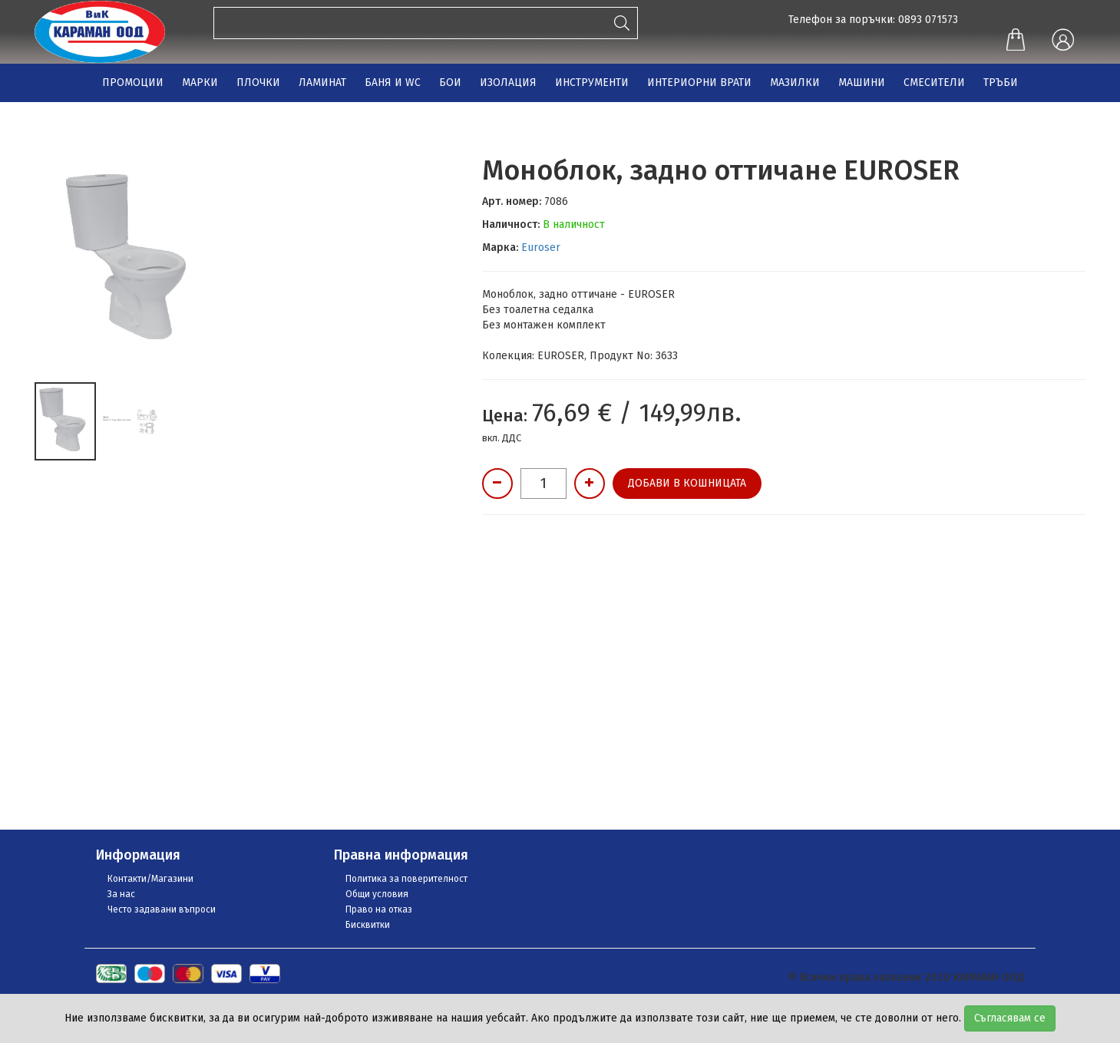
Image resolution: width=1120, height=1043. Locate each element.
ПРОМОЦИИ (133, 82)
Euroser (540, 247)
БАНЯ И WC (393, 82)
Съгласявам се (1010, 1018)
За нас (121, 894)
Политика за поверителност (406, 878)
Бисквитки (367, 924)
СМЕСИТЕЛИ (934, 82)
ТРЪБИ (1000, 82)
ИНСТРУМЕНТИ (592, 82)
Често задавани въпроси (161, 909)
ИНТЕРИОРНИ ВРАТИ (699, 82)
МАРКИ (200, 82)
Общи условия (376, 894)
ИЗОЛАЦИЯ (508, 82)
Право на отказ (378, 909)
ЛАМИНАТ (322, 82)
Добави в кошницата (687, 483)
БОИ (450, 82)
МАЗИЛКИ (795, 82)
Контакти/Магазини (150, 878)
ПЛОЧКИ (258, 82)
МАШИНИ (861, 82)
